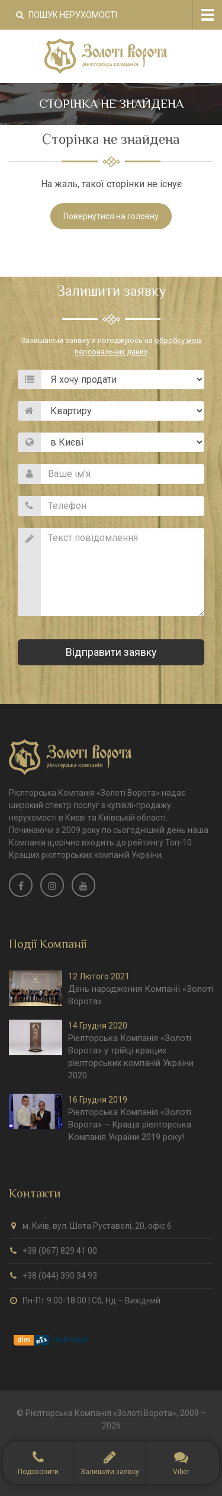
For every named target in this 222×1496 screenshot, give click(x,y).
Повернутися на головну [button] (111, 216)
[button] (109, 1462)
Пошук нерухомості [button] (66, 15)
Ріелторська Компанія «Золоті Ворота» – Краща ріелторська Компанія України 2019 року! (129, 1124)
